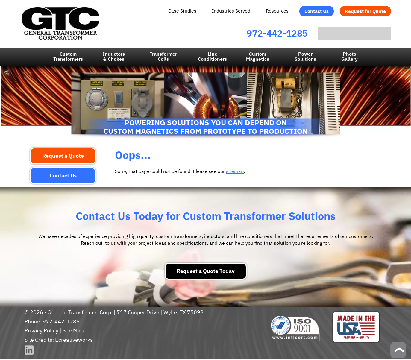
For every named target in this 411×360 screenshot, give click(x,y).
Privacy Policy (41, 331)
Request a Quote (63, 156)
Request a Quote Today (205, 271)
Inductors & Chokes (114, 57)
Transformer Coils (164, 57)
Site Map (72, 331)
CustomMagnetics (257, 57)
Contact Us (317, 11)
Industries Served (232, 11)
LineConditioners (212, 57)
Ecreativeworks (73, 340)
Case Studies (183, 11)
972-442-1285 (261, 33)
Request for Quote (365, 11)
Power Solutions (305, 57)
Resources (277, 11)
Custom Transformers (69, 57)
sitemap (233, 172)
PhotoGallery (349, 57)
